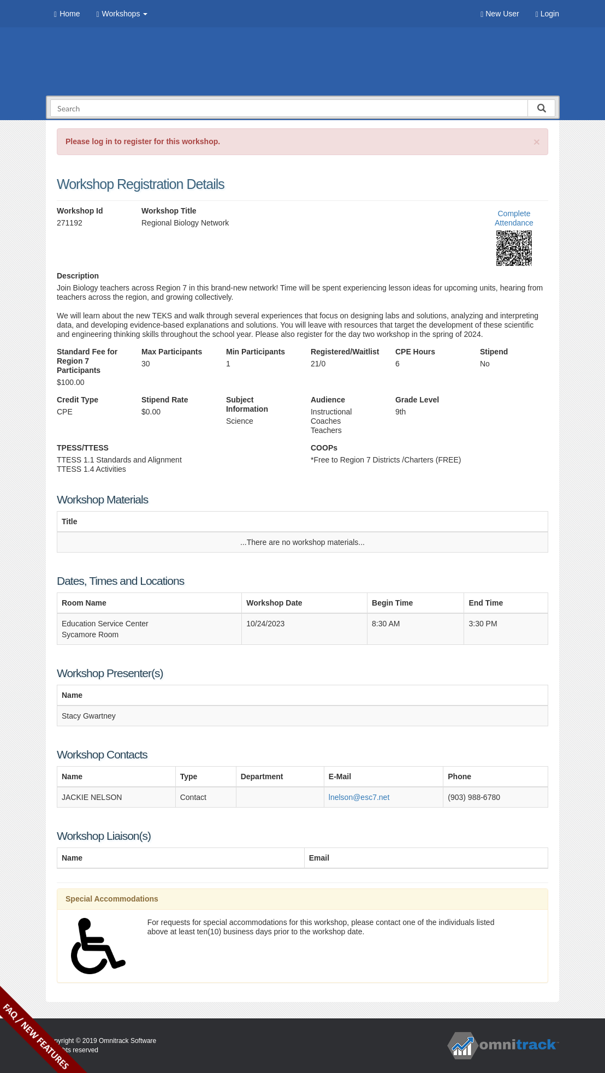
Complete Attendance (514, 218)
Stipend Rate (164, 399)
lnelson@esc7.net (359, 797)
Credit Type (77, 399)
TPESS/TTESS (83, 447)
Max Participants (171, 351)
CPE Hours (415, 351)
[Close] (536, 141)
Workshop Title (169, 210)
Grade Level (417, 399)
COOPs (324, 447)
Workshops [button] (121, 14)
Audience (328, 399)
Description (78, 275)
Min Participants (255, 351)
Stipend (494, 351)
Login (547, 14)
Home (67, 14)
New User (500, 14)
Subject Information (247, 404)
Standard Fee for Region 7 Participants (87, 361)
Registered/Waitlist (345, 351)
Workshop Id (80, 210)
